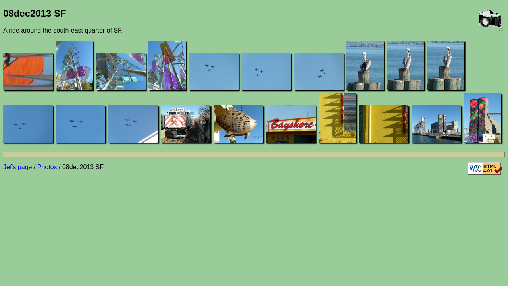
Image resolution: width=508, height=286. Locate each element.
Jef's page (17, 167)
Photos (47, 167)
